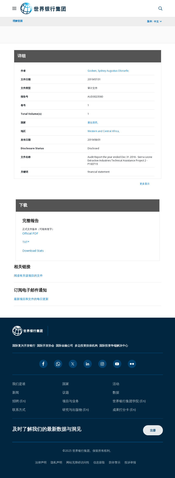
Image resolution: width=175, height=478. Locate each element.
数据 (116, 392)
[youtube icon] (117, 364)
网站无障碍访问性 (77, 462)
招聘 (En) (19, 401)
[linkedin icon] (87, 364)
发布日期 (26, 139)
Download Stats (33, 251)
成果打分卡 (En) (124, 409)
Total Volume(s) (31, 114)
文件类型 (26, 88)
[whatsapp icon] (58, 364)
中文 (156, 21)
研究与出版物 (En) (75, 409)
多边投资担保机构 (86, 345)
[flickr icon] (132, 364)
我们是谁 (18, 383)
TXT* (25, 242)
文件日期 (26, 79)
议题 (65, 392)
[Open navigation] (14, 8)
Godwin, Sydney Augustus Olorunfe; (108, 70)
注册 (153, 430)
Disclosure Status (32, 148)
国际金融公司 (64, 345)
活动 (116, 383)
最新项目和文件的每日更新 (31, 299)
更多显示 (145, 183)
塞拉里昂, (93, 122)
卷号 (23, 105)
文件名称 (26, 157)
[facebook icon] (43, 364)
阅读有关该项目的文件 (28, 275)
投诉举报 (130, 462)
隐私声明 (56, 462)
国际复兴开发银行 (23, 345)
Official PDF (30, 233)
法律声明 (41, 462)
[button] (160, 8)
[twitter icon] (73, 364)
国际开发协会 (45, 345)
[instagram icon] (102, 364)
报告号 (24, 96)
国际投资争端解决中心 (113, 345)
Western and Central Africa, (103, 131)
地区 (23, 131)
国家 (23, 122)
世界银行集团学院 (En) (129, 401)
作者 (23, 70)
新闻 (15, 392)
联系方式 (18, 409)
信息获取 (99, 462)
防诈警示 (114, 462)
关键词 (24, 172)
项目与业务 (70, 401)
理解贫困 (18, 21)
